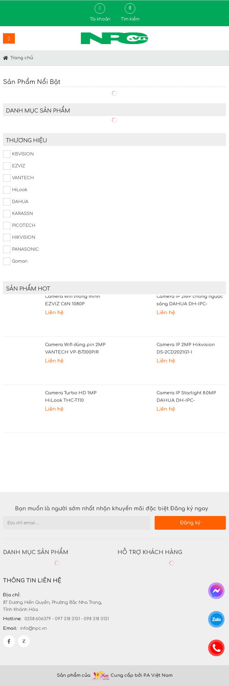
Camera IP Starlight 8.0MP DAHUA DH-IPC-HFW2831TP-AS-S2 (186, 399)
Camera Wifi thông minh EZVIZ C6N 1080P (72, 302)
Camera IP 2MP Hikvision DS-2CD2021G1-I (186, 350)
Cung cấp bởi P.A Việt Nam (142, 675)
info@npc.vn (33, 628)
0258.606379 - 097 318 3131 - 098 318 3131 (66, 619)
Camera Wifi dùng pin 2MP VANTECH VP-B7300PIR (75, 350)
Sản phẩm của (73, 675)
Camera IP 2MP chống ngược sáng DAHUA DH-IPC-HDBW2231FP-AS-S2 (190, 303)
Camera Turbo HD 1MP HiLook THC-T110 (71, 398)
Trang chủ (21, 57)
